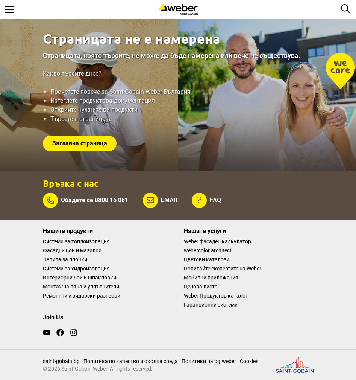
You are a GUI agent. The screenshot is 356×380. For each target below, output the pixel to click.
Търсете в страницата (81, 118)
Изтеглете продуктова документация (102, 100)
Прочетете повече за (79, 91)
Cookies (249, 361)
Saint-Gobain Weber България (150, 91)
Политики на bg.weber (209, 361)
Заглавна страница (79, 143)
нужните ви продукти (108, 109)
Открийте (64, 109)
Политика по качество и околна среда (130, 361)
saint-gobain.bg (61, 361)
